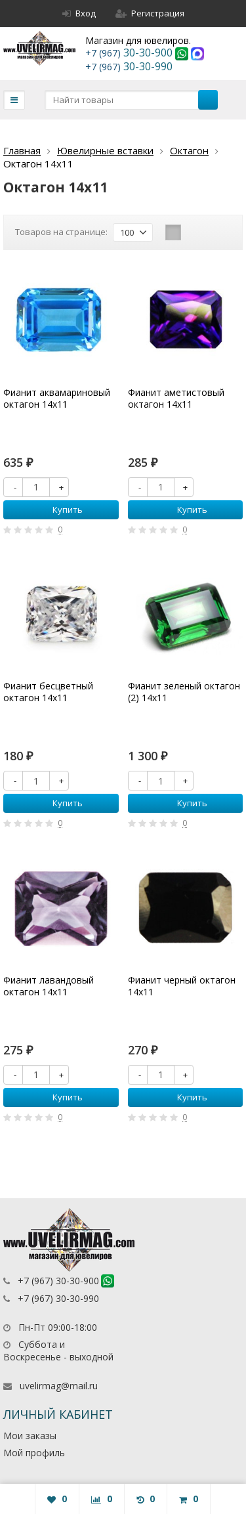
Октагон (189, 150)
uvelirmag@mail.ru (59, 1385)
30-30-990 (129, 66)
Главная (22, 150)
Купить (60, 509)
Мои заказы (29, 1435)
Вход (79, 13)
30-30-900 (130, 52)
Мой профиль (34, 1452)
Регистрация (149, 13)
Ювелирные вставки (105, 150)
